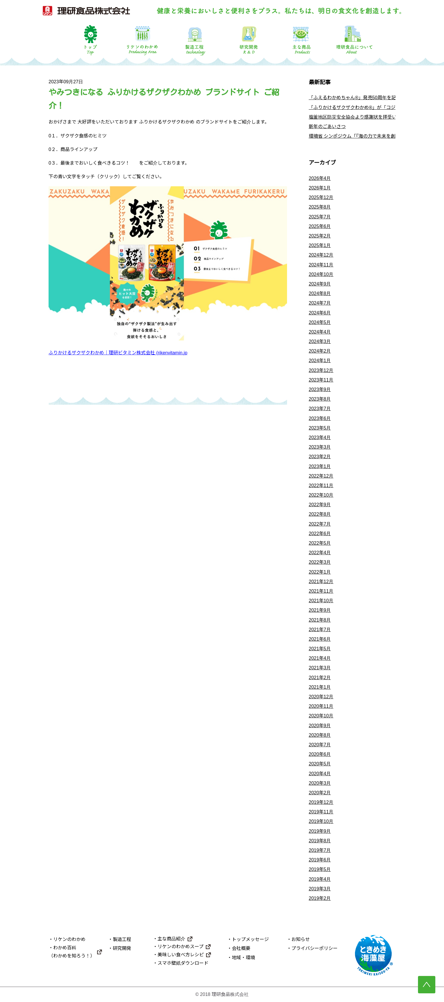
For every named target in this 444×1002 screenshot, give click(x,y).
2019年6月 (320, 859)
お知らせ (300, 939)
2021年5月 (320, 648)
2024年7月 (320, 303)
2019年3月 (320, 888)
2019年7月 (320, 850)
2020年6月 (320, 754)
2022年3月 (320, 562)
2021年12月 (321, 581)
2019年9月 (320, 831)
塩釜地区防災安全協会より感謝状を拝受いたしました (364, 117)
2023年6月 (320, 418)
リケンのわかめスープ (181, 946)
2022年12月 (321, 476)
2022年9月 (320, 504)
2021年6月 (320, 639)
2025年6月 (320, 226)
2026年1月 (320, 187)
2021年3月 (320, 667)
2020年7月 (320, 744)
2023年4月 (320, 437)
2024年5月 (320, 322)
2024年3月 (320, 341)
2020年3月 (320, 783)
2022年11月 (321, 485)
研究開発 (248, 39)
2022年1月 (320, 572)
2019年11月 (321, 811)
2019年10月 (321, 821)
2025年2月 (320, 235)
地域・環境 (243, 957)
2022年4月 (320, 552)
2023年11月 (321, 379)
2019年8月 (320, 840)
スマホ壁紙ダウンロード (183, 963)
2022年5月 (320, 543)
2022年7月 (320, 524)
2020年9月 (320, 725)
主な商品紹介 (171, 938)
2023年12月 (321, 370)
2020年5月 (320, 763)
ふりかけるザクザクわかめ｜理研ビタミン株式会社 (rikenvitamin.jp (118, 352)
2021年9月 (320, 610)
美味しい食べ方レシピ (181, 954)
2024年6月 (320, 312)
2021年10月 (321, 600)
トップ (89, 39)
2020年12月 (321, 696)
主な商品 (301, 39)
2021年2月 (320, 677)
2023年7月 (320, 408)
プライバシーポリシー (314, 948)
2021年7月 (320, 629)
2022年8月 (320, 514)
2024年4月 (320, 331)
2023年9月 (320, 389)
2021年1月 (320, 687)
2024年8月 (320, 293)
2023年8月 (320, 399)
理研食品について (354, 39)
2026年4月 (320, 178)
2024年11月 (321, 264)
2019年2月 (320, 898)
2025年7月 (320, 216)
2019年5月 (320, 869)
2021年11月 (321, 591)
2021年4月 (320, 658)
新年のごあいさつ (327, 126)
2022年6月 (320, 533)
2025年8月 (320, 207)
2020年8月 (320, 735)
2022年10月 (321, 495)
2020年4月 (320, 773)
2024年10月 (321, 274)
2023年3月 (320, 447)
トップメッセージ (250, 939)
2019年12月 (321, 802)
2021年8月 (320, 620)
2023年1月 (320, 466)
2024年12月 (321, 255)
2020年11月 (321, 706)
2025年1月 (320, 245)
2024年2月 (320, 351)
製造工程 (195, 39)
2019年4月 (320, 879)
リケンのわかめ (142, 39)
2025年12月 (321, 197)
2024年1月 (320, 360)
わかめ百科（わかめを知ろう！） (72, 951)
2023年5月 (320, 428)
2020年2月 (320, 792)
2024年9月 (320, 283)
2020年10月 (321, 715)
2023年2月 (320, 456)
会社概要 (241, 948)
